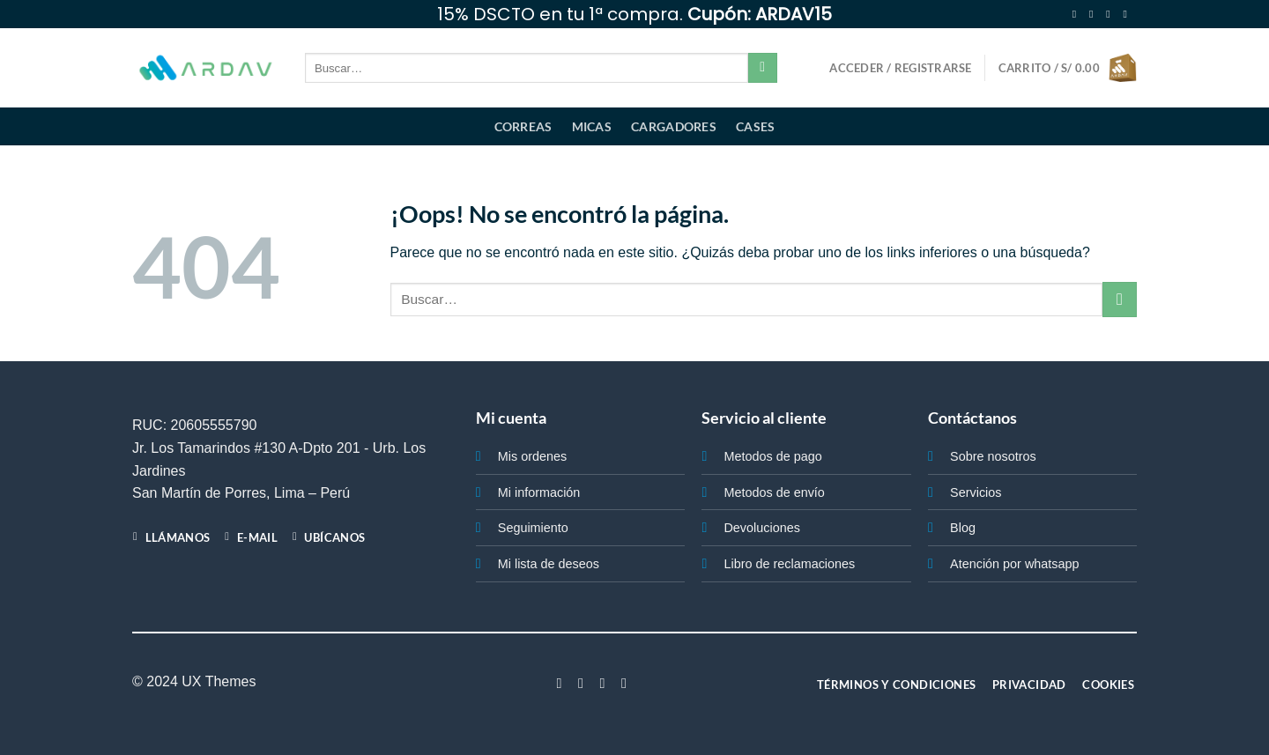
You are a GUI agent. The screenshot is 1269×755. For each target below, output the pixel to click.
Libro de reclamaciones (789, 564)
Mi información (539, 492)
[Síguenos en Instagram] (1094, 14)
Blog (963, 528)
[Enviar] (762, 68)
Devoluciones (761, 528)
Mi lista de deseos (548, 564)
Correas (523, 126)
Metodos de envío (774, 492)
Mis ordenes (532, 456)
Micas (592, 126)
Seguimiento (533, 528)
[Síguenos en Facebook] (1077, 14)
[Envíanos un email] (1128, 14)
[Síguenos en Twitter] (1111, 14)
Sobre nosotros (993, 456)
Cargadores (673, 126)
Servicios (975, 492)
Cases (755, 126)
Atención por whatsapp (1014, 564)
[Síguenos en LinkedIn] (624, 683)
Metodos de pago (772, 456)
